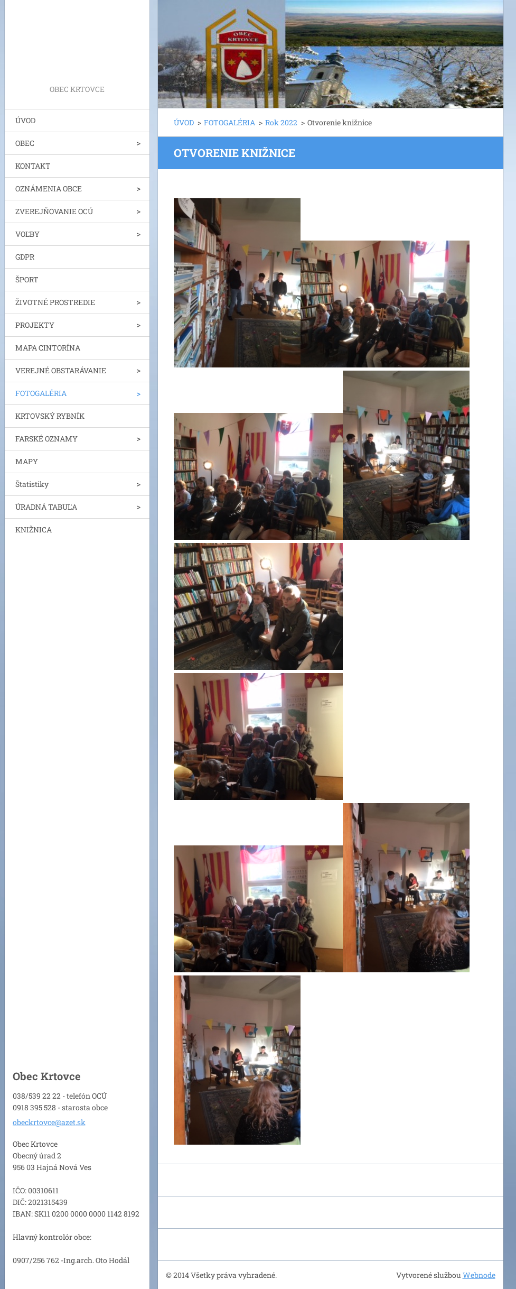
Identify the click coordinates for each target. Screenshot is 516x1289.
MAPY (26, 461)
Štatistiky (32, 484)
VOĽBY (27, 234)
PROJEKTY (34, 325)
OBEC (24, 143)
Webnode (479, 1275)
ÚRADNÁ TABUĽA (46, 507)
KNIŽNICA (33, 529)
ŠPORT (27, 279)
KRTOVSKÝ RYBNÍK (50, 416)
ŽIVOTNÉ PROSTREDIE (55, 302)
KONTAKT (33, 166)
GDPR (24, 257)
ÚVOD (25, 120)
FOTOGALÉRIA (41, 393)
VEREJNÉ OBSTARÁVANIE (60, 370)
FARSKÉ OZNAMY (46, 439)
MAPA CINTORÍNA (47, 348)
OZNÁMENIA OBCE (48, 188)
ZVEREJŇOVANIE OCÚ (54, 211)
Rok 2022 (281, 122)
